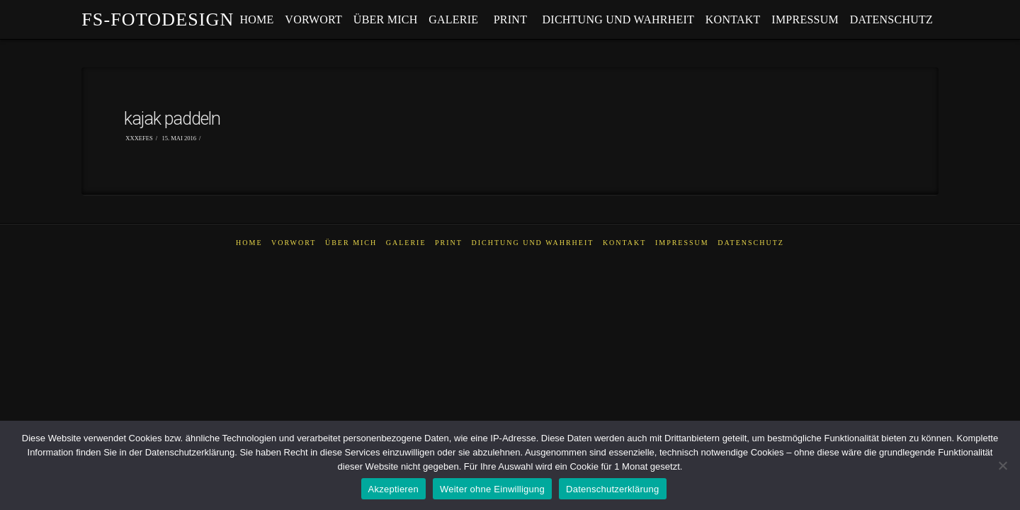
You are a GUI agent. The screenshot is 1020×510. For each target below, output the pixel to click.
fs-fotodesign (157, 20)
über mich (351, 242)
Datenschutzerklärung (612, 489)
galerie (406, 242)
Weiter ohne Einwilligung (492, 489)
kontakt (625, 242)
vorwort (293, 242)
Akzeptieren (393, 489)
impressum (682, 242)
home (249, 242)
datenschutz (751, 242)
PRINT (449, 242)
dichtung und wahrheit (532, 242)
